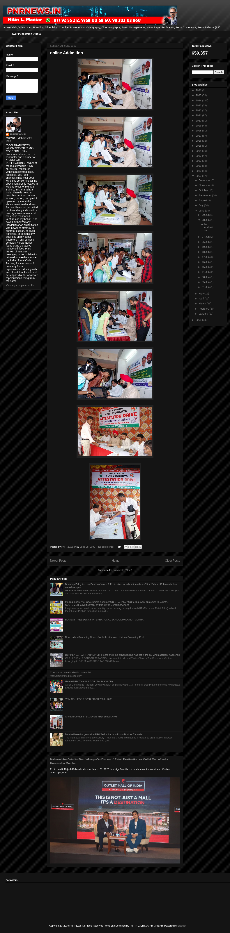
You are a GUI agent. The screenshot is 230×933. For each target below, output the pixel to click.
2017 (199, 135)
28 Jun (206, 219)
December (205, 180)
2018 (199, 130)
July (201, 205)
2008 (199, 319)
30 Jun (206, 214)
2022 (199, 110)
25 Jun (206, 241)
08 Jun (206, 277)
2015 (199, 145)
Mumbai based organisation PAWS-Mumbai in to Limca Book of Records (103, 734)
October (204, 190)
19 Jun (206, 246)
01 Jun (206, 287)
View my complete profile (20, 285)
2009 (199, 175)
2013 (199, 155)
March (203, 303)
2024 (199, 100)
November (205, 185)
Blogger (182, 925)
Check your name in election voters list (70, 672)
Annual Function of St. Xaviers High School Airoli (91, 716)
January (204, 313)
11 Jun (206, 271)
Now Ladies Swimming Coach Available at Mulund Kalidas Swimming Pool (104, 637)
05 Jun (206, 282)
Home (116, 560)
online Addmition (66, 53)
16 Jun (206, 262)
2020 (199, 120)
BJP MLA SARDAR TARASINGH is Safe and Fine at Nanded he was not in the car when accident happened (122, 654)
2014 (199, 150)
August (203, 200)
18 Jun (206, 251)
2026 (199, 90)
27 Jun (206, 236)
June (202, 210)
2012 (199, 160)
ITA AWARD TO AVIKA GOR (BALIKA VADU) (89, 681)
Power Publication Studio (25, 33)
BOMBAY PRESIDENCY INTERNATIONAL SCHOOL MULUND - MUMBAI (104, 619)
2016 (199, 140)
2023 (199, 105)
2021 (199, 115)
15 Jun (206, 267)
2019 (199, 125)
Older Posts (172, 560)
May (201, 293)
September (205, 195)
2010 (199, 170)
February (204, 308)
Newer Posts (58, 560)
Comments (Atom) (122, 570)
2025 (199, 95)
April (202, 298)
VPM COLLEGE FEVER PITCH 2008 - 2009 (88, 699)
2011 (199, 165)
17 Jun (206, 257)
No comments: (106, 546)
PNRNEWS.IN (18, 134)
